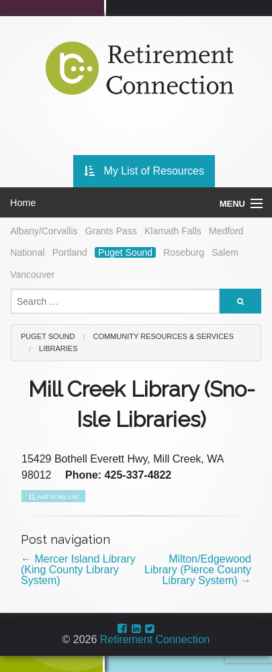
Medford (226, 231)
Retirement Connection (155, 639)
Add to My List (53, 497)
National (27, 252)
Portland (69, 252)
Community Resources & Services (163, 336)
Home (23, 202)
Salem (225, 252)
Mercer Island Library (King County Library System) (78, 569)
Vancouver (32, 274)
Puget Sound (125, 252)
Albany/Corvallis (43, 231)
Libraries (58, 348)
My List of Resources (144, 171)
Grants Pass (111, 231)
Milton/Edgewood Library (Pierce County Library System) (197, 569)
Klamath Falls (172, 231)
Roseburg (183, 252)
